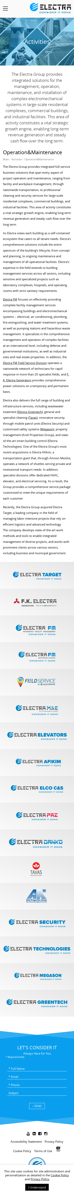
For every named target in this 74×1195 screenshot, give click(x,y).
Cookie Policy (60, 1175)
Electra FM (10, 299)
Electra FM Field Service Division (25, 363)
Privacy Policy (40, 1179)
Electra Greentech (30, 412)
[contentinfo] (37, 1160)
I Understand (37, 1187)
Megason (47, 429)
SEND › (37, 1106)
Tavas (33, 418)
